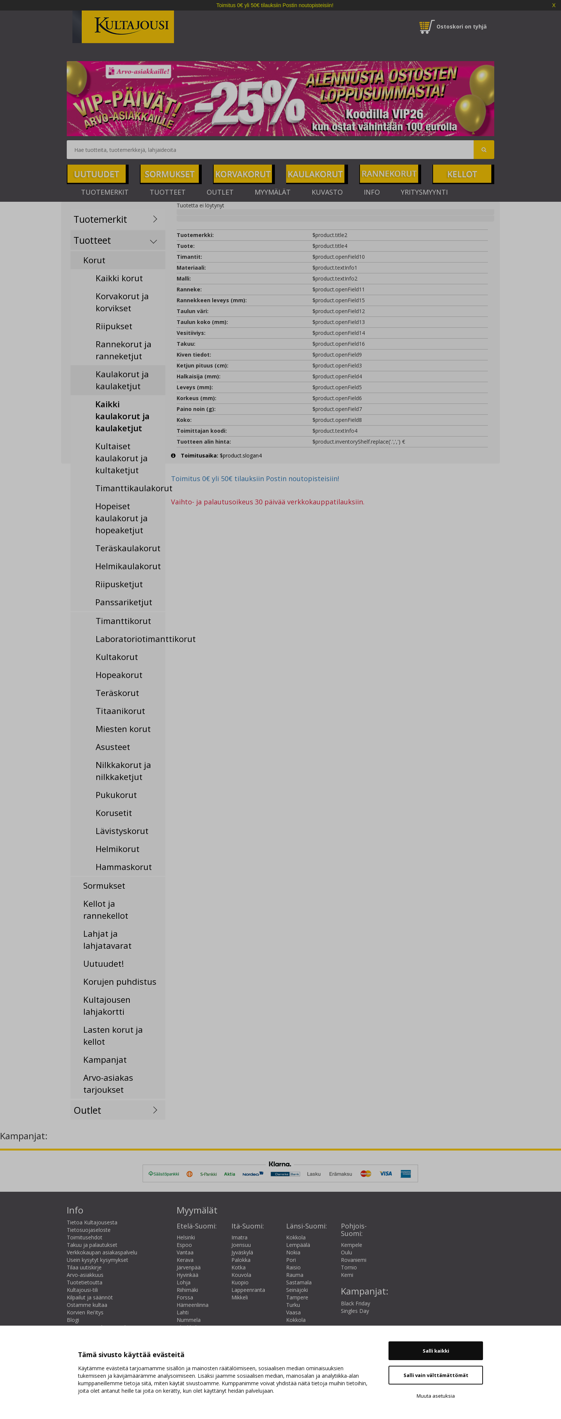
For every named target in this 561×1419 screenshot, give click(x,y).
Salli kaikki (436, 1350)
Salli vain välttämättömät (436, 1375)
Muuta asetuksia (436, 1395)
